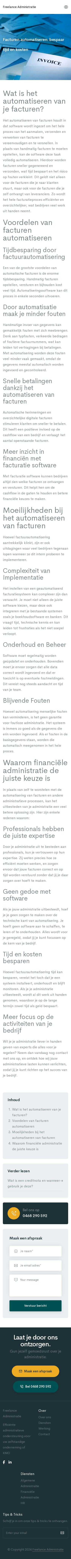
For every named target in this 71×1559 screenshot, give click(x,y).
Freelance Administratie (19, 7)
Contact (44, 1434)
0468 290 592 (35, 1215)
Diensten (44, 1423)
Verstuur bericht (35, 1305)
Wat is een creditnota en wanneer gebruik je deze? (34, 1183)
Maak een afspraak (35, 1371)
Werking (44, 1428)
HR (23, 1503)
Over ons (44, 1417)
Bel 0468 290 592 (35, 1387)
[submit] (61, 1533)
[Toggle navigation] (66, 7)
